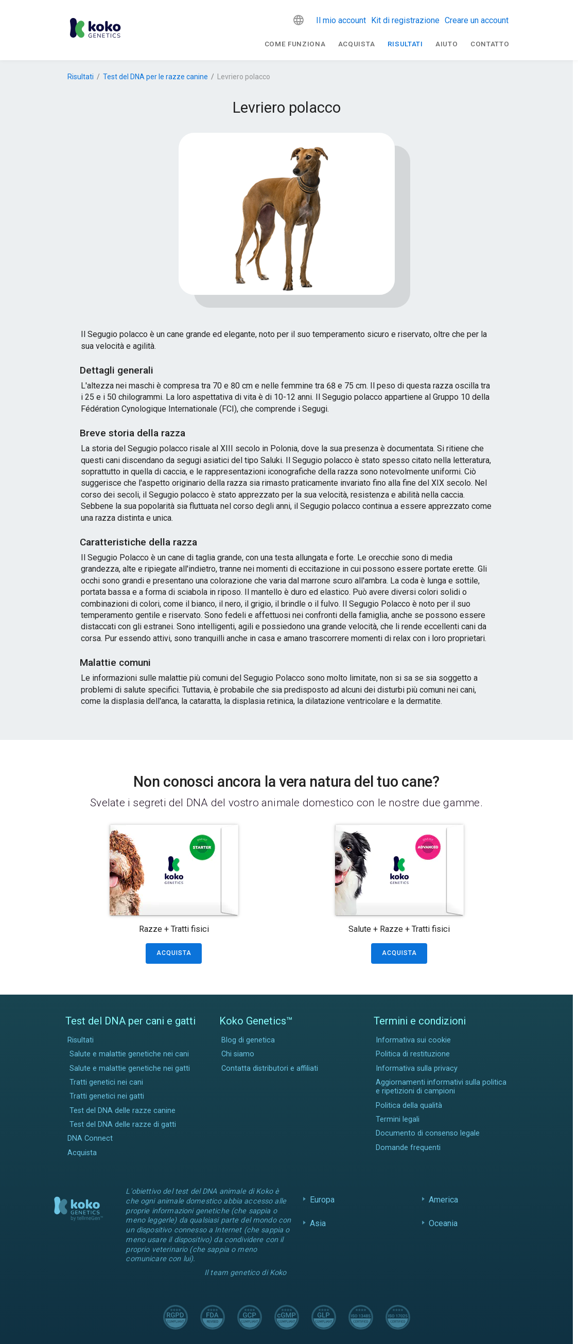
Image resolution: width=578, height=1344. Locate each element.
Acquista (356, 44)
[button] (298, 20)
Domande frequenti (408, 1147)
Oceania (443, 1223)
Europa (322, 1200)
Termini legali (397, 1119)
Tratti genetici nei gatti (106, 1096)
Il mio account (341, 20)
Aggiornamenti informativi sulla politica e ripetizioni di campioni (441, 1086)
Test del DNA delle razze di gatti (122, 1124)
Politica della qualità (409, 1105)
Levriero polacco (243, 77)
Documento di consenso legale (428, 1133)
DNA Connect (90, 1138)
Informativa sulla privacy (417, 1068)
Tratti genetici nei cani (106, 1082)
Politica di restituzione (413, 1054)
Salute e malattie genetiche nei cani (129, 1054)
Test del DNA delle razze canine (122, 1110)
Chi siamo (237, 1054)
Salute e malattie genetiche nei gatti (129, 1068)
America (444, 1200)
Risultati (405, 44)
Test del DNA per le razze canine (155, 77)
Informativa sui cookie (413, 1040)
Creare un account (477, 20)
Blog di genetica (248, 1040)
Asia (318, 1223)
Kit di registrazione (405, 20)
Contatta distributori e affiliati (269, 1068)
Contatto (489, 44)
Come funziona (295, 44)
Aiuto (446, 44)
